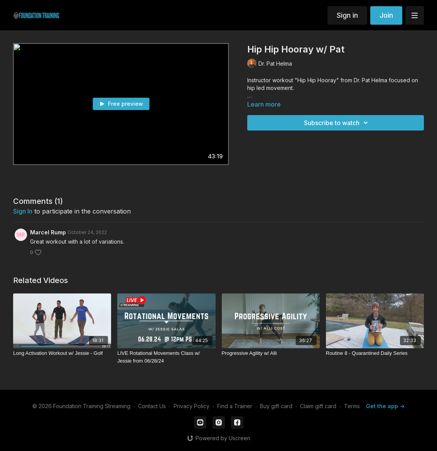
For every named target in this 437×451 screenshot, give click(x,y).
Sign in (347, 15)
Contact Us (152, 406)
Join (386, 15)
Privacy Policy (191, 406)
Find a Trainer (234, 406)
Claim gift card (318, 406)
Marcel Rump (48, 232)
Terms (352, 406)
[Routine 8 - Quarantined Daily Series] (375, 353)
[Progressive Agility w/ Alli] (271, 353)
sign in (22, 211)
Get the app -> (385, 406)
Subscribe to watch (337, 122)
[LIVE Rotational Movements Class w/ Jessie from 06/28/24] (166, 357)
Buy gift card (276, 406)
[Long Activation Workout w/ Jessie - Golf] (62, 353)
